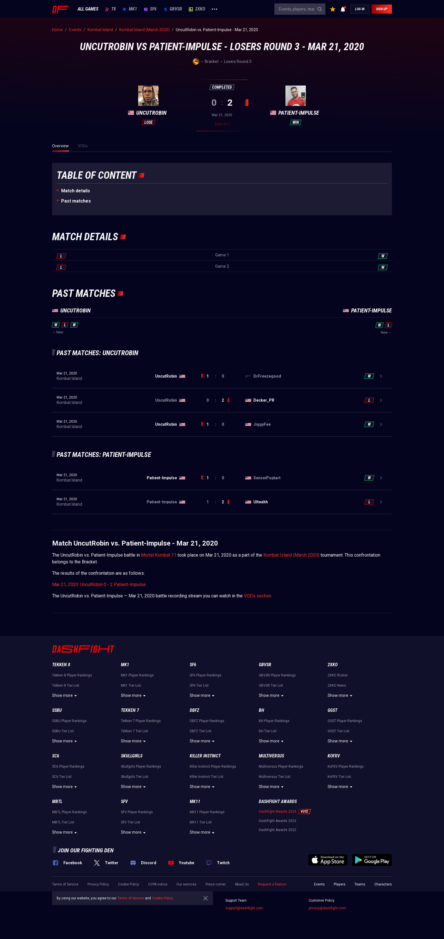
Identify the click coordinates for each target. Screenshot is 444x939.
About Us (242, 884)
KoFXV (334, 756)
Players (339, 884)
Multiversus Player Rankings (281, 766)
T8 (110, 9)
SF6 (150, 9)
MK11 (195, 801)
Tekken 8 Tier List (65, 685)
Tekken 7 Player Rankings (141, 721)
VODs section (257, 596)
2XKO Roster (338, 675)
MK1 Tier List (131, 685)
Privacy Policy (98, 884)
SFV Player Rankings (137, 812)
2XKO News (337, 685)
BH (261, 710)
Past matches (76, 201)
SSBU (57, 710)
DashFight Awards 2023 (277, 821)
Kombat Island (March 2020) (291, 555)
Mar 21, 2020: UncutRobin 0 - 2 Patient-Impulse (99, 584)
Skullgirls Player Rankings (141, 766)
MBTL (57, 801)
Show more (65, 696)
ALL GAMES (88, 9)
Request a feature (272, 884)
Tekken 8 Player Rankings (72, 675)
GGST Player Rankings (345, 721)
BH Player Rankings (274, 721)
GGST (332, 710)
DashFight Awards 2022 (277, 830)
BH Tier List (268, 731)
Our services (186, 884)
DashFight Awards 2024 (277, 812)
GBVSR (172, 9)
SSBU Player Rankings (69, 721)
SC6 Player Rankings (68, 766)
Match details (75, 190)
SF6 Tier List (199, 685)
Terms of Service (65, 884)
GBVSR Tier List (271, 685)
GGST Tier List (338, 731)
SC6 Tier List (62, 777)
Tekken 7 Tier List (134, 731)
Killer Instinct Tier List (206, 777)
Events (319, 884)
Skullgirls (131, 756)
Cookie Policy (128, 884)
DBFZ (194, 710)
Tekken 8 (61, 664)
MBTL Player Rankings (69, 812)
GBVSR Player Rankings (277, 675)
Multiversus (271, 756)
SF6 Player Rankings (205, 675)
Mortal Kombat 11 (158, 555)
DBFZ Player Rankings (207, 721)
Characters (383, 884)
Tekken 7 (130, 710)
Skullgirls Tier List (134, 777)
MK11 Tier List (201, 822)
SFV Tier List (130, 822)
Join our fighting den (86, 850)
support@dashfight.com (244, 908)
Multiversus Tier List (275, 777)
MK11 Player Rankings (207, 812)
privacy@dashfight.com (327, 908)
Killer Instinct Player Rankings (213, 766)
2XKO (197, 9)
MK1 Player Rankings (137, 675)
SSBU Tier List (63, 731)
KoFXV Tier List (339, 777)
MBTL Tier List (63, 822)
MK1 (130, 9)
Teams (360, 884)
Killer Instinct (205, 756)
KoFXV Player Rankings (346, 766)
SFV (124, 801)
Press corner (216, 884)
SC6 (55, 756)
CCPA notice (157, 884)
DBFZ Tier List (201, 731)
